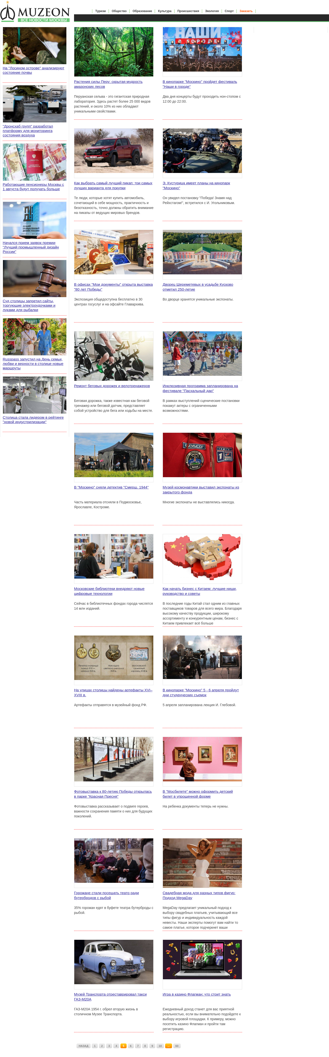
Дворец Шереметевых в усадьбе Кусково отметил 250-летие (198, 286)
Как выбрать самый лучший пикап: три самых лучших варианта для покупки (113, 185)
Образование (142, 11)
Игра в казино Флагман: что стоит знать (197, 994)
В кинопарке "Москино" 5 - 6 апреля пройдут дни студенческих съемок (201, 692)
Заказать (246, 11)
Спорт (229, 11)
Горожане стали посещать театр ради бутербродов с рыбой (106, 895)
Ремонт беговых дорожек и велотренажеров (112, 386)
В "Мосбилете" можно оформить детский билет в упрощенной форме (198, 793)
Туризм (100, 11)
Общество (119, 11)
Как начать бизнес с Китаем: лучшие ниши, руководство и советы (200, 591)
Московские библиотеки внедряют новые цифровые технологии (109, 591)
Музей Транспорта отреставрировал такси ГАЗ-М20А (110, 996)
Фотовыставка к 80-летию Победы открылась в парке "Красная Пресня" (113, 793)
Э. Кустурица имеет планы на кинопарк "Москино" (196, 185)
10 (160, 1045)
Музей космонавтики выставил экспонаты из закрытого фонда (201, 489)
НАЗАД (83, 1045)
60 (176, 1045)
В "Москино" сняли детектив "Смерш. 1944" (111, 487)
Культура (164, 11)
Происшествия (188, 11)
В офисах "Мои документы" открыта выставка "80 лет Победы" (113, 286)
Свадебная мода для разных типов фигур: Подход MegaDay (199, 895)
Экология (212, 11)
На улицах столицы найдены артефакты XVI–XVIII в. (113, 692)
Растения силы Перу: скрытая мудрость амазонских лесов (108, 84)
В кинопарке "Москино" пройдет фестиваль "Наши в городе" (200, 84)
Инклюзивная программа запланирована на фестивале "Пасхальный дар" (200, 388)
